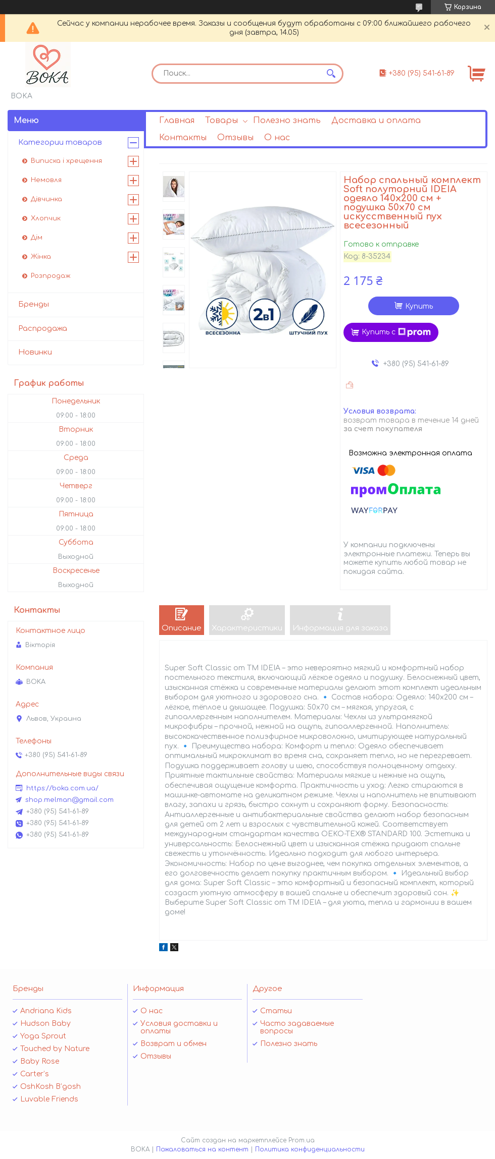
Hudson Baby (45, 1023)
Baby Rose (39, 1061)
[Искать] (331, 74)
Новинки (35, 352)
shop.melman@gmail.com (69, 799)
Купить (419, 306)
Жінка (41, 256)
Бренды (33, 304)
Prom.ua (301, 1140)
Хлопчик (46, 218)
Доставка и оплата (376, 120)
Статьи (276, 1011)
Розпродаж (51, 275)
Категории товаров (60, 142)
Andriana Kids (46, 1011)
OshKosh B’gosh (50, 1086)
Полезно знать (287, 120)
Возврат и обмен (173, 1044)
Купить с (396, 332)
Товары (221, 120)
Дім (36, 237)
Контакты (183, 137)
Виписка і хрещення (66, 160)
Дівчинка (46, 199)
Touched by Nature (54, 1049)
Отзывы (235, 137)
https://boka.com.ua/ (62, 788)
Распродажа (42, 328)
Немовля (46, 180)
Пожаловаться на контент (202, 1149)
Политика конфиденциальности (310, 1149)
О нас (277, 137)
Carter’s (34, 1074)
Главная (176, 120)
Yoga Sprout (43, 1036)
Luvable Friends (49, 1099)
